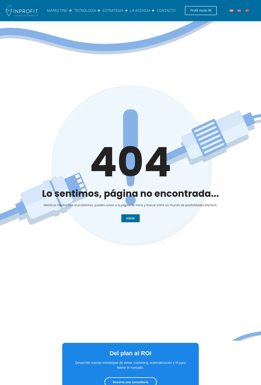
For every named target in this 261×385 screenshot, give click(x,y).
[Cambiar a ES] (231, 10)
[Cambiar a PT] (247, 10)
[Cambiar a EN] (239, 10)
